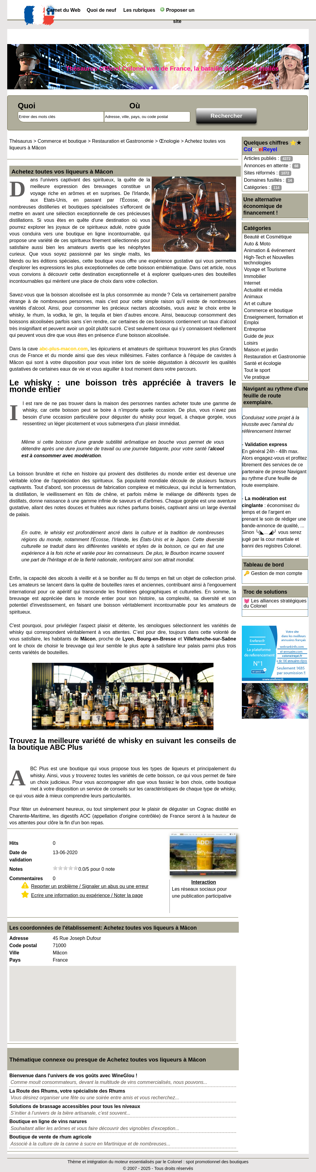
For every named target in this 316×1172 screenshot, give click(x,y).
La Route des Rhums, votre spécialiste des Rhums (67, 1091)
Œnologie (169, 141)
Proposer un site (177, 11)
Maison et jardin (261, 349)
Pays (15, 960)
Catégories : (263, 187)
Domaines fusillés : (269, 180)
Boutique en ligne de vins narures (48, 1121)
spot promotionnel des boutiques (217, 1161)
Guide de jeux (259, 336)
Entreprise (255, 329)
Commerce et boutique (268, 310)
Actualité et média (263, 289)
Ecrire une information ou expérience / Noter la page (87, 895)
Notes (16, 869)
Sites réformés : (267, 173)
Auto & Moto (257, 243)
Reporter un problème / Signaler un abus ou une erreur (90, 886)
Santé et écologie (262, 363)
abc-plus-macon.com (64, 348)
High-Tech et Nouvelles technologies (269, 260)
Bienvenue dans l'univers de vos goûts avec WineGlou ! (73, 1075)
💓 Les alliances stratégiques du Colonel (275, 603)
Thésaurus (20, 141)
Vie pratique (257, 377)
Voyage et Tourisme (265, 269)
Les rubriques (139, 10)
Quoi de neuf (101, 10)
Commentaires (26, 878)
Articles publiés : (268, 158)
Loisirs (251, 343)
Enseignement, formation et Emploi (273, 320)
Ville (14, 952)
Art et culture (257, 303)
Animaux (253, 296)
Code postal (23, 945)
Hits (13, 843)
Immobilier (255, 276)
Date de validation (20, 856)
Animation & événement (269, 250)
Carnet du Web (63, 10)
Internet (252, 283)
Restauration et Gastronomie (275, 356)
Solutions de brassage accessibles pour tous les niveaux (74, 1106)
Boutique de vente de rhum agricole (50, 1136)
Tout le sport (257, 370)
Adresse (18, 938)
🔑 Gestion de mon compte (273, 573)
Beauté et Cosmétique (268, 236)
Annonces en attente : (272, 166)
